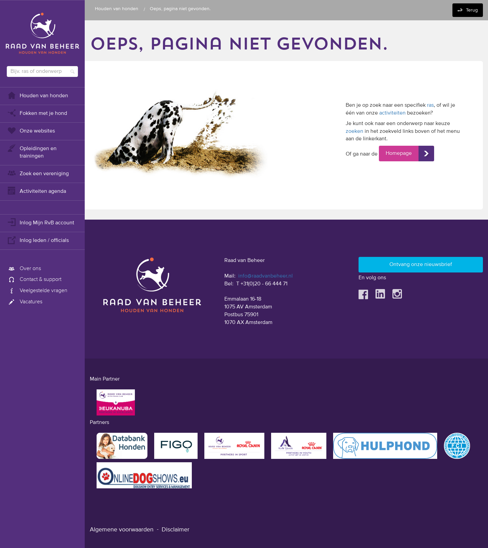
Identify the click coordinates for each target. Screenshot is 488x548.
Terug (472, 10)
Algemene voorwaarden (122, 530)
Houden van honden (37, 95)
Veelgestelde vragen (37, 290)
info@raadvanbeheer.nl (265, 276)
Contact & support (34, 279)
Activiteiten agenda (36, 191)
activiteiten (392, 113)
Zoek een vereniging (38, 173)
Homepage (399, 153)
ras (430, 105)
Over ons (24, 268)
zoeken (354, 131)
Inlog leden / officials (38, 240)
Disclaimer (175, 530)
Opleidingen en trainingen (32, 151)
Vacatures (24, 302)
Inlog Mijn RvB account (40, 222)
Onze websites (31, 130)
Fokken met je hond (37, 113)
